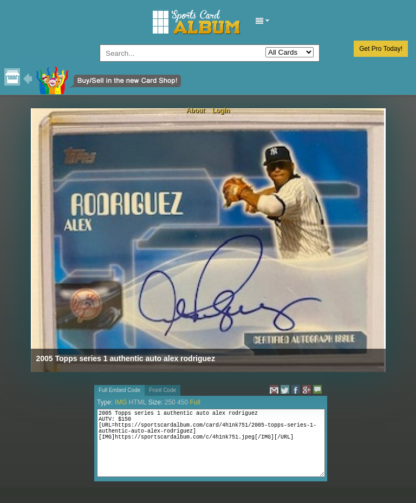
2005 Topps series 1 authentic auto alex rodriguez (125, 358)
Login (221, 110)
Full (195, 402)
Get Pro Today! (380, 49)
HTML (138, 402)
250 (170, 402)
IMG (121, 402)
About (195, 110)
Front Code (162, 390)
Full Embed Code (119, 390)
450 (182, 402)
